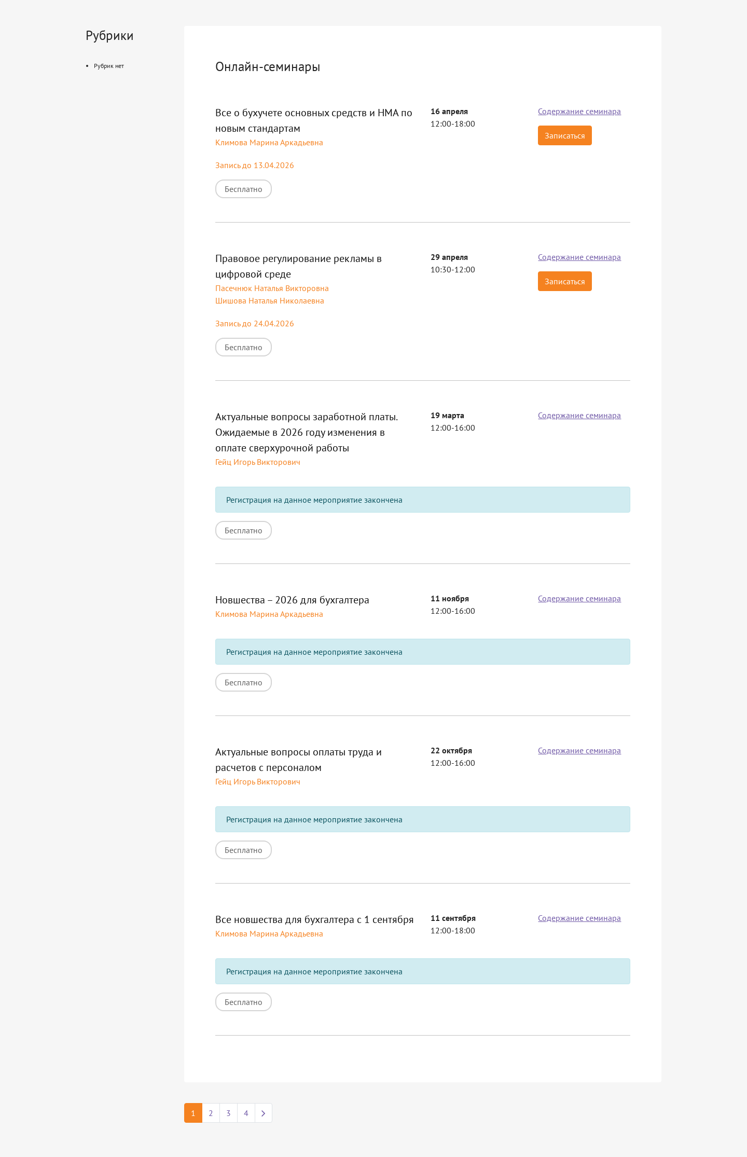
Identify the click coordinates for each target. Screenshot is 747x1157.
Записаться (565, 135)
